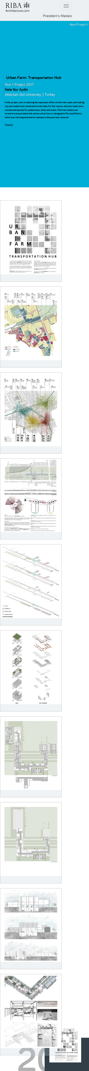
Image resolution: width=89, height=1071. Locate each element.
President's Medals (57, 15)
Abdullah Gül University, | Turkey (30, 94)
